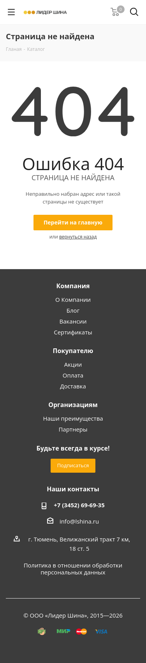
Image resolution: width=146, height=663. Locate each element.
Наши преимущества (73, 418)
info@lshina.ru (79, 521)
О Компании (73, 299)
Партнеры (72, 429)
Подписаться (73, 465)
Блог (73, 310)
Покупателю (73, 350)
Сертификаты (73, 332)
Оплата (73, 375)
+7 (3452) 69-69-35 (79, 505)
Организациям (73, 404)
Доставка (73, 386)
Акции (73, 364)
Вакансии (73, 321)
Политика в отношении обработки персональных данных (73, 568)
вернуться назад (78, 236)
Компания (73, 286)
